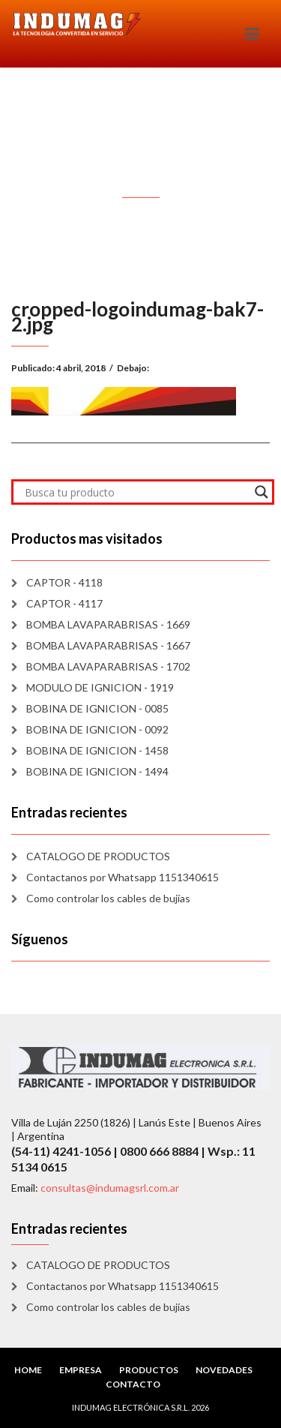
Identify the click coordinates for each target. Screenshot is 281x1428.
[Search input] (136, 492)
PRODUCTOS (148, 1370)
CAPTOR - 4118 (64, 582)
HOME (28, 1370)
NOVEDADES (224, 1370)
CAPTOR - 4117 (64, 603)
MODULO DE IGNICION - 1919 (100, 687)
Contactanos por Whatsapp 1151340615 (122, 877)
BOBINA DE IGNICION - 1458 (97, 750)
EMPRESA (80, 1370)
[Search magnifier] (261, 492)
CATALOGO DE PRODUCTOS (98, 856)
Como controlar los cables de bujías (108, 898)
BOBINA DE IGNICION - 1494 (97, 771)
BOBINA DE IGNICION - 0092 (97, 729)
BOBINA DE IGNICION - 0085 (97, 708)
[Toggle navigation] (252, 34)
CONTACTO (133, 1384)
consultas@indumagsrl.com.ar (109, 1187)
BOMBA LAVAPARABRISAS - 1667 (108, 645)
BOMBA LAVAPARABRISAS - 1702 (108, 666)
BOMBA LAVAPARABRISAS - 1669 (108, 624)
